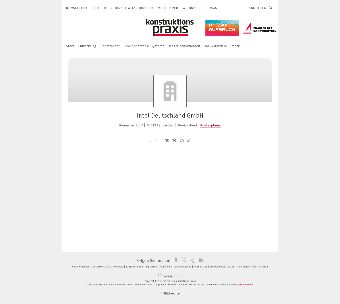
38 (167, 140)
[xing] (191, 260)
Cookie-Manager (81, 266)
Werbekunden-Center (222, 266)
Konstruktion (110, 46)
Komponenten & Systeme (144, 46)
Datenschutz (117, 266)
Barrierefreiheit (135, 266)
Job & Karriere (216, 46)
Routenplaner (210, 125)
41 (189, 140)
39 (174, 140)
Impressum (151, 266)
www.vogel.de (245, 284)
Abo (254, 266)
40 (182, 140)
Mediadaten (201, 266)
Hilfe (170, 266)
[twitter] (182, 260)
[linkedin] (200, 260)
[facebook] (175, 260)
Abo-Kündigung (183, 266)
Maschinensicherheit (184, 46)
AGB (162, 266)
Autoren (263, 266)
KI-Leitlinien (243, 266)
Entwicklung (87, 46)
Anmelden (257, 8)
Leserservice (100, 266)
